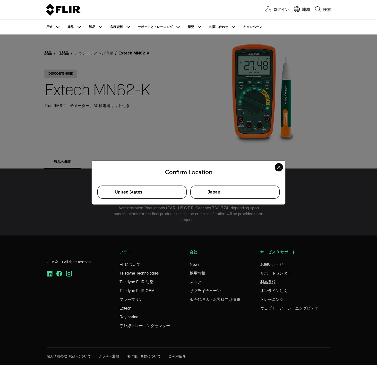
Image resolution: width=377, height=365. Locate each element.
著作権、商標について (144, 356)
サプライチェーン (205, 291)
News (194, 264)
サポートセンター (275, 273)
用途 (49, 27)
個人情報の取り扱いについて (69, 356)
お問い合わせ (218, 27)
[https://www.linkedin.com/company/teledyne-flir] (49, 274)
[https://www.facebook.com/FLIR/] (59, 274)
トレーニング (271, 299)
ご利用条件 (177, 356)
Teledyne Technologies (139, 273)
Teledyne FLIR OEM (137, 291)
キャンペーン (252, 27)
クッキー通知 (109, 356)
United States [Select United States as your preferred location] (128, 192)
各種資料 (116, 27)
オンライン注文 (273, 291)
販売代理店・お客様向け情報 (215, 299)
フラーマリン (131, 299)
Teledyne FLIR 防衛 (137, 282)
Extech (125, 308)
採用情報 (197, 273)
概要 (191, 27)
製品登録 (268, 282)
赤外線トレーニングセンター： (147, 326)
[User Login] (274, 10)
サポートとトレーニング (155, 27)
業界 (71, 27)
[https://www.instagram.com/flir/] (69, 274)
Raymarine (129, 317)
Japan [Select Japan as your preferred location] (214, 192)
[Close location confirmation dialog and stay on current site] (279, 167)
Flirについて (130, 264)
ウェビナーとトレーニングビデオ (289, 308)
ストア (195, 282)
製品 (92, 27)
